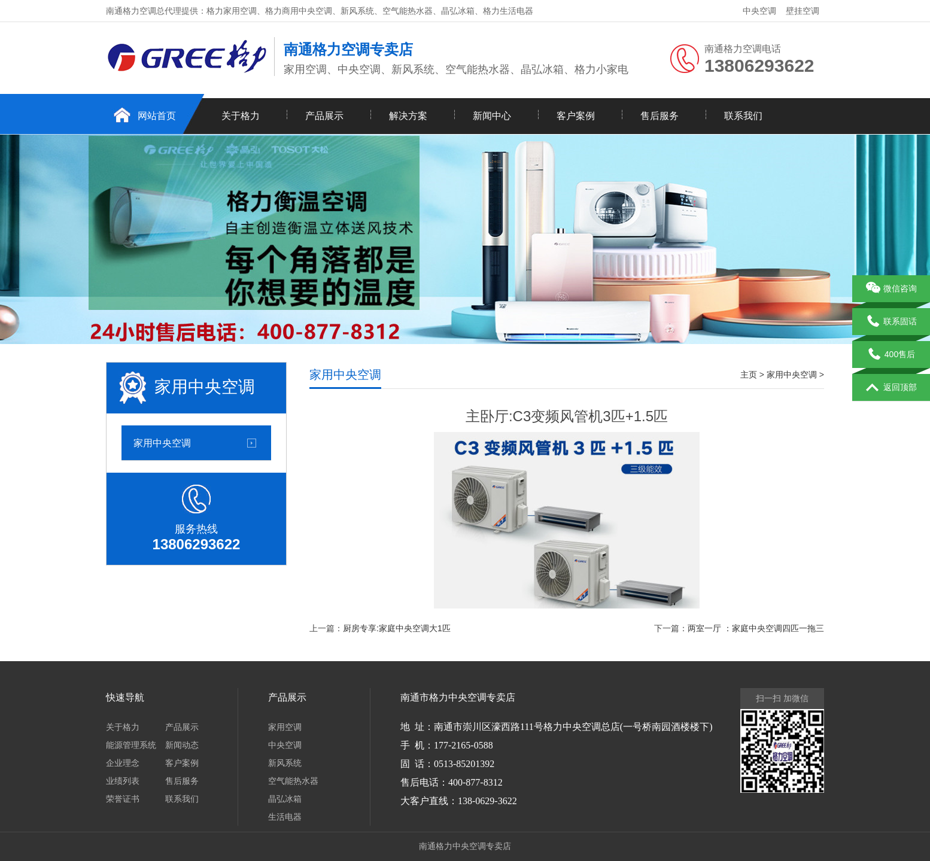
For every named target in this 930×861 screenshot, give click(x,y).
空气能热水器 (293, 781)
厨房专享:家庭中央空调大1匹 (397, 628)
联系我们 (743, 116)
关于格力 (240, 116)
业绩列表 (122, 781)
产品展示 (324, 116)
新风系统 (285, 763)
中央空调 (759, 11)
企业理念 (122, 763)
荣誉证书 (122, 799)
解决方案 (408, 116)
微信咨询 (891, 289)
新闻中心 (492, 116)
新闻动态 (182, 745)
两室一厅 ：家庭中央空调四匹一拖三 (756, 628)
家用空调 (285, 727)
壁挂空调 (802, 11)
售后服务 (659, 116)
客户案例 (576, 116)
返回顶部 (891, 388)
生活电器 (285, 817)
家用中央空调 (162, 442)
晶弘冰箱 (285, 799)
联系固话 (891, 322)
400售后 (891, 355)
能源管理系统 (131, 745)
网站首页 (157, 116)
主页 (748, 374)
